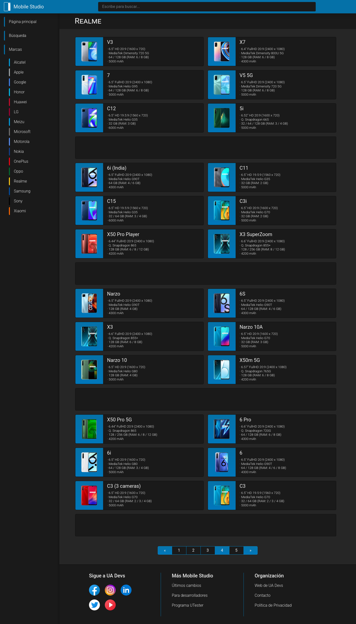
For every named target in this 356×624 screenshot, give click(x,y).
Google (20, 82)
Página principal (23, 21)
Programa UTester (187, 605)
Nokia (19, 151)
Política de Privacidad (273, 605)
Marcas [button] (15, 49)
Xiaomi (20, 211)
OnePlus (21, 161)
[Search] (207, 6)
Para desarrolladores (190, 595)
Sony (18, 201)
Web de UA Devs (269, 585)
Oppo (18, 171)
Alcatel (19, 62)
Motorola (21, 141)
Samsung (22, 191)
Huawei (20, 102)
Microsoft (22, 131)
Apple (19, 72)
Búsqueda (17, 35)
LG (16, 111)
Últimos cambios (186, 585)
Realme (20, 181)
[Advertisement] (205, 148)
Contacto (262, 595)
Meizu (19, 121)
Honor (19, 92)
